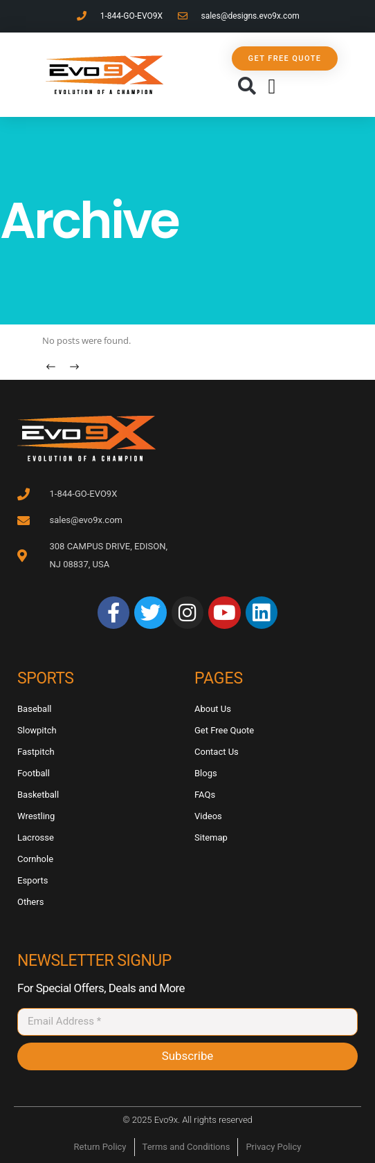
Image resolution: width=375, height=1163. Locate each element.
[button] (246, 87)
